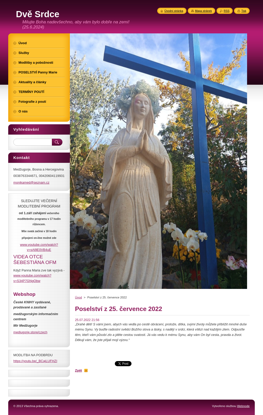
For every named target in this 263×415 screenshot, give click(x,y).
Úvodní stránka (173, 10)
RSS (226, 10)
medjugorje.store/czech (30, 332)
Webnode (243, 406)
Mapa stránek (203, 10)
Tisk (243, 10)
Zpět (78, 370)
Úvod (78, 297)
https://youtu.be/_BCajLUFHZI (35, 361)
